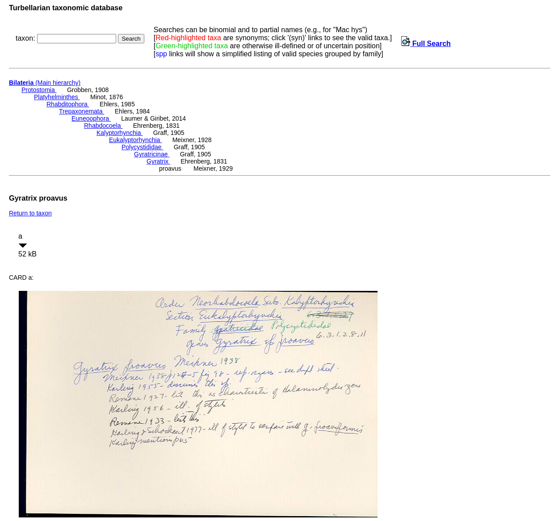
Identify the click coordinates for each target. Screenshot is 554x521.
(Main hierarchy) (44, 82)
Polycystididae (142, 147)
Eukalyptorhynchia (135, 139)
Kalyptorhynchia (120, 132)
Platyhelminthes (57, 97)
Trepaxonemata (81, 111)
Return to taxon (30, 213)
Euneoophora (91, 118)
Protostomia (39, 89)
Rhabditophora (67, 104)
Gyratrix (158, 161)
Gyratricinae (151, 154)
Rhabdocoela (103, 125)
